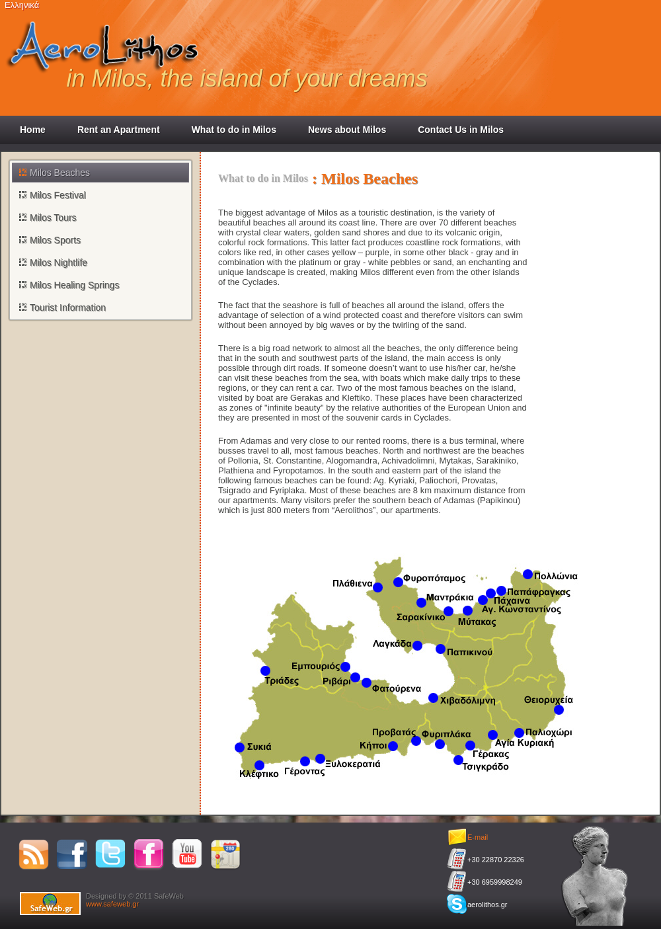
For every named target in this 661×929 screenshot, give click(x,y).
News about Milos (347, 129)
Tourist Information (68, 307)
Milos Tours (53, 217)
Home (33, 129)
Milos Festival (58, 195)
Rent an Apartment (118, 129)
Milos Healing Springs (74, 285)
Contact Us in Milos (461, 129)
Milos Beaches (60, 172)
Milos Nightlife (58, 262)
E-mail (477, 837)
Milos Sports (55, 240)
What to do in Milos (234, 129)
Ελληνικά (22, 5)
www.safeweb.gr (112, 904)
